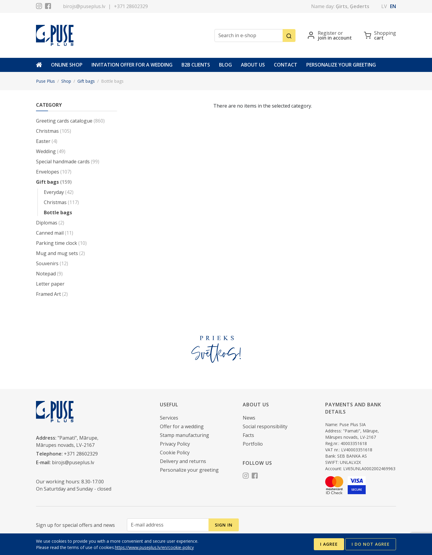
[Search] (289, 35)
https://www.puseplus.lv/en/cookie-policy (154, 547)
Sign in (223, 525)
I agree (329, 544)
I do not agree (371, 544)
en (393, 6)
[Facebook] (48, 7)
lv (384, 6)
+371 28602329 (131, 6)
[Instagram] (39, 7)
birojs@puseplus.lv (84, 6)
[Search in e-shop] (248, 35)
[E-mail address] (168, 524)
